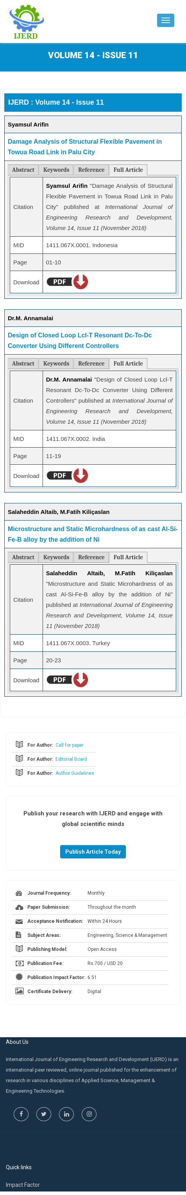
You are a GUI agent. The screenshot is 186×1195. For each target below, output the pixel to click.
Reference (91, 169)
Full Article (128, 169)
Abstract (23, 169)
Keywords (56, 169)
